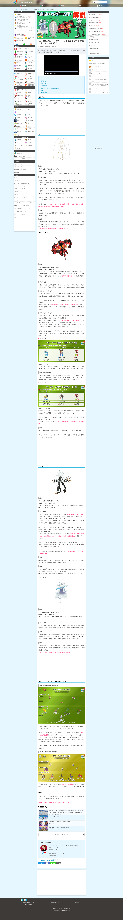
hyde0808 (54, 46)
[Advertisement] (61, 119)
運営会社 (60, 908)
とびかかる (77, 360)
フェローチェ (44, 81)
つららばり (47, 359)
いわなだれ (62, 403)
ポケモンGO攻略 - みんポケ (26, 2)
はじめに (43, 80)
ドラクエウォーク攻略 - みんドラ (54, 902)
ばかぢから (77, 359)
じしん (47, 360)
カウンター (77, 357)
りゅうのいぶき (62, 357)
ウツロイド (43, 87)
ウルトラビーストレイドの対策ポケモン (50, 88)
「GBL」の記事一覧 (61, 835)
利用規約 (55, 908)
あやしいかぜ (46, 403)
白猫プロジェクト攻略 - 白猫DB (27, 902)
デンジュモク (44, 85)
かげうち (62, 360)
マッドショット (62, 401)
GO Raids (77, 902)
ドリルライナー (62, 404)
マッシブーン (44, 83)
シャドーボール (47, 404)
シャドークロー (47, 401)
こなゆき (47, 357)
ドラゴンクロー (62, 359)
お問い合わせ (67, 908)
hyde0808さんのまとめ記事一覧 (49, 860)
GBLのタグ (44, 92)
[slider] (61, 71)
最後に (42, 90)
